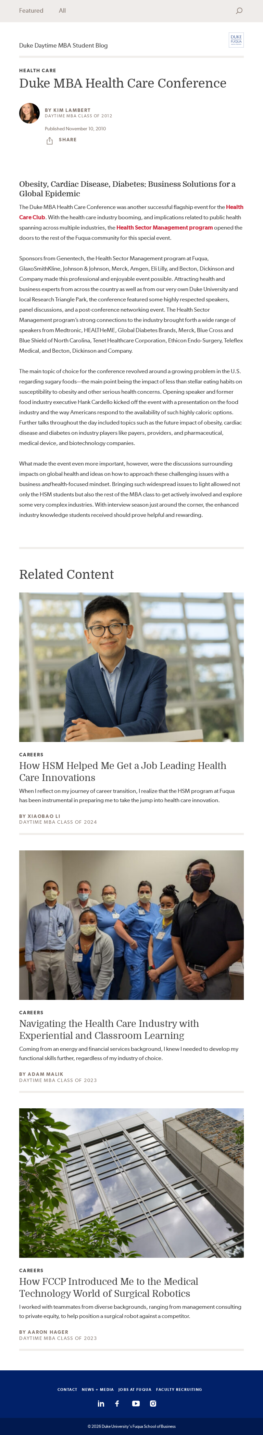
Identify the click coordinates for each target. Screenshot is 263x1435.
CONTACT (68, 1389)
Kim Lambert (71, 110)
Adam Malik (46, 1074)
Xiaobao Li (44, 816)
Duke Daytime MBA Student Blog (63, 45)
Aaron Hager (48, 1332)
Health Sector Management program (164, 227)
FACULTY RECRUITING (179, 1389)
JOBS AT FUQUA (135, 1389)
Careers (31, 754)
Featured (31, 10)
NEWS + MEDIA (98, 1389)
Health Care (37, 70)
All (62, 10)
